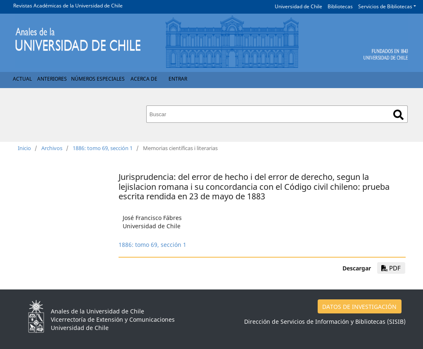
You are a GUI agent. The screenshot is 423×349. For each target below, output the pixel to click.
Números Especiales (98, 78)
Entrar (178, 78)
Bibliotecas (340, 6)
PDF (391, 268)
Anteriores (52, 78)
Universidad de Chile (298, 6)
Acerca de (144, 78)
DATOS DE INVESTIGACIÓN (359, 307)
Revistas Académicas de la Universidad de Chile (68, 5)
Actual (22, 78)
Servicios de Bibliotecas (385, 6)
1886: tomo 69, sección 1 (103, 148)
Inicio (24, 148)
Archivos (51, 148)
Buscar (398, 115)
